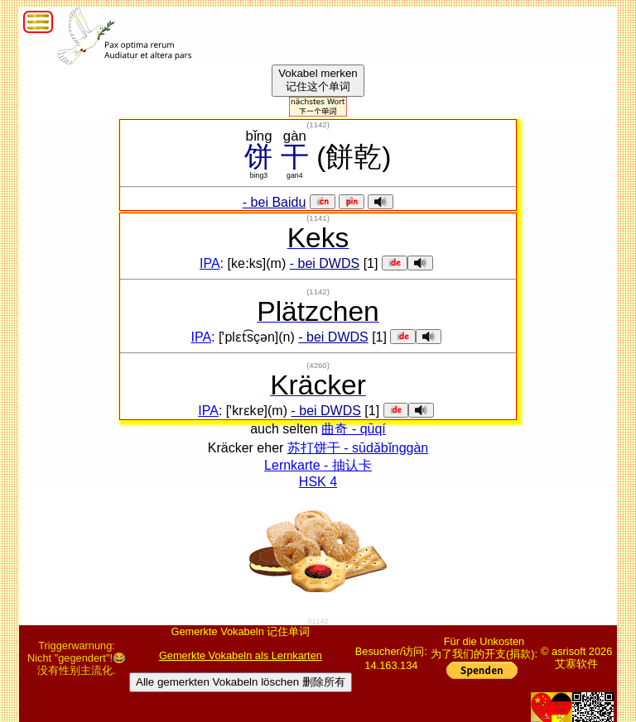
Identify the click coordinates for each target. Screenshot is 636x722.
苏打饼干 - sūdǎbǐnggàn (357, 448)
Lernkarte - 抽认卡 (318, 465)
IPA (210, 263)
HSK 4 (318, 482)
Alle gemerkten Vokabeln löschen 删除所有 (240, 682)
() (318, 124)
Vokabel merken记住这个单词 (318, 80)
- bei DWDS (324, 263)
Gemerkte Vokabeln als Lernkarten (240, 655)
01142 (317, 621)
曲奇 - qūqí (353, 429)
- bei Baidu (274, 202)
